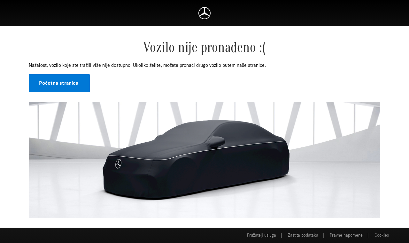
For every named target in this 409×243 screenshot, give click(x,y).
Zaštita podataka (303, 235)
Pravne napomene (346, 235)
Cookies (381, 235)
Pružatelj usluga (261, 235)
